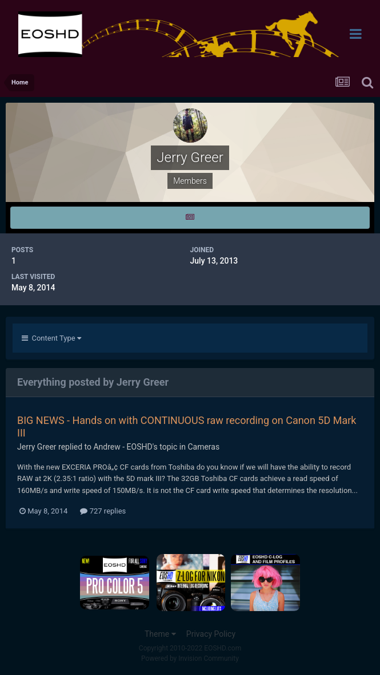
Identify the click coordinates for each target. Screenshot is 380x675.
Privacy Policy (210, 633)
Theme (160, 633)
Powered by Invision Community (190, 658)
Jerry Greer (37, 446)
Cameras (203, 446)
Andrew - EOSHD (122, 446)
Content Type (51, 338)
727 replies (103, 511)
